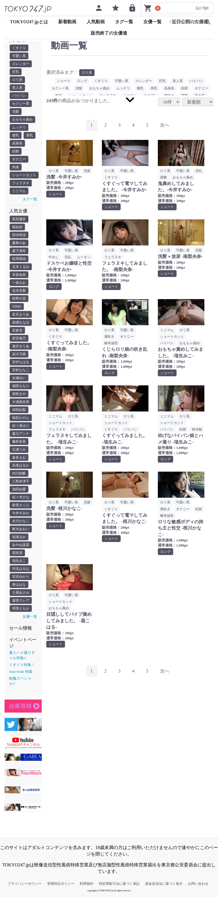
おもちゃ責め (22, 119)
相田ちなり (20, 386)
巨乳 (15, 72)
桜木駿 (197, 429)
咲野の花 (19, 299)
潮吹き (109, 337)
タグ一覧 (124, 21)
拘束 (15, 167)
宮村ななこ (20, 370)
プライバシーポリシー (25, 884)
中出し (54, 257)
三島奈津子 (20, 481)
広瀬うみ (19, 449)
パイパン (19, 96)
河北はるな (20, 569)
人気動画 (96, 21)
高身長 (17, 143)
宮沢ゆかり (20, 577)
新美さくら (20, 505)
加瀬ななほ (20, 322)
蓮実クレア (20, 600)
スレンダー (20, 64)
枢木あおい (20, 529)
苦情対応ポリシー (60, 884)
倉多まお (19, 457)
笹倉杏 (17, 330)
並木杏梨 (19, 291)
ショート (63, 81)
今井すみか (20, 513)
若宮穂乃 (19, 338)
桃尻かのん (20, 418)
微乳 (15, 135)
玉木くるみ (20, 267)
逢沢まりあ (20, 346)
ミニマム (19, 191)
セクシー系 (20, 104)
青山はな (19, 585)
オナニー (19, 159)
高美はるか (20, 465)
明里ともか (20, 608)
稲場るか (19, 537)
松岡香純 (19, 259)
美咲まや (19, 394)
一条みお (19, 283)
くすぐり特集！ (22, 665)
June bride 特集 (21, 671)
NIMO (16, 306)
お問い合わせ (198, 884)
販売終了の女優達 (109, 33)
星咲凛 (17, 553)
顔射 (15, 151)
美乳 (29, 135)
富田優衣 (19, 219)
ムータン (84, 257)
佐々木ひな (20, 497)
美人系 (17, 88)
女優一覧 (152, 21)
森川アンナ (20, 434)
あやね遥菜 (20, 545)
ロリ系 (17, 80)
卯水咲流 (19, 235)
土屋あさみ (20, 593)
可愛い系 (19, 56)
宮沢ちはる (20, 362)
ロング (82, 81)
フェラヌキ (20, 183)
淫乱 (198, 171)
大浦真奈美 (20, 402)
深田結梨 (19, 410)
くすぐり (19, 48)
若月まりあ (20, 314)
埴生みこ (19, 561)
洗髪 (15, 112)
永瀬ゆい (19, 378)
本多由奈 (19, 275)
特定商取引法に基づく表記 (119, 884)
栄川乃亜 (19, 354)
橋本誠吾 (111, 343)
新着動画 (67, 21)
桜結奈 (17, 227)
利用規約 (86, 884)
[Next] (165, 125)
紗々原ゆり (20, 426)
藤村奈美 (19, 442)
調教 (163, 177)
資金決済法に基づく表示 (164, 884)
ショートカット (24, 175)
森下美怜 (19, 251)
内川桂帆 (19, 473)
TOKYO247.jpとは (29, 21)
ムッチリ (19, 127)
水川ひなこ (20, 521)
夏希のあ (19, 243)
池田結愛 (19, 489)
